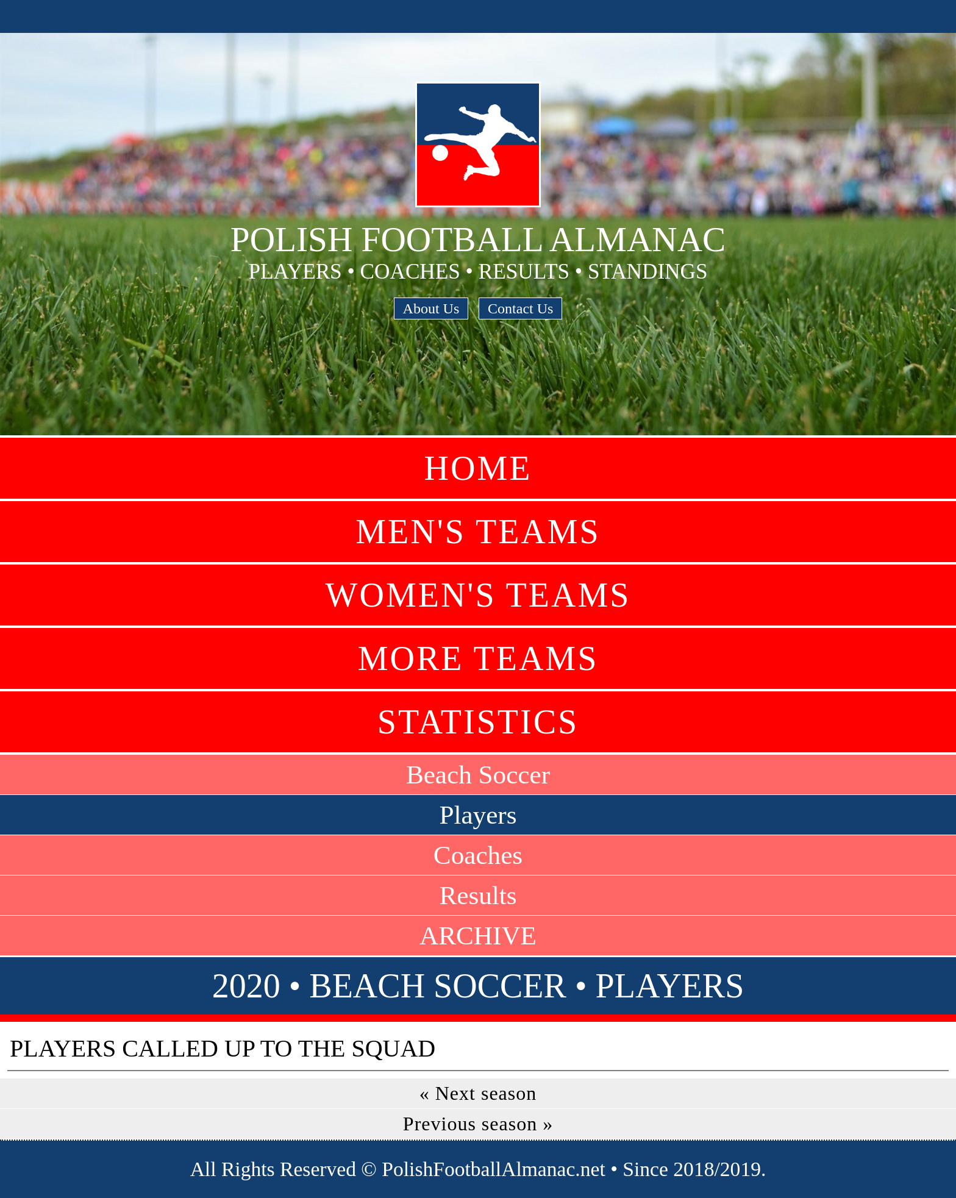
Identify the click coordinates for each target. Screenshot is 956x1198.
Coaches (478, 855)
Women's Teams (478, 595)
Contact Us (520, 308)
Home (478, 468)
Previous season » (478, 1124)
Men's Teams (477, 532)
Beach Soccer (478, 774)
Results (477, 895)
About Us (431, 308)
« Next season (478, 1093)
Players (477, 814)
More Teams (478, 658)
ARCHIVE (478, 935)
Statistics (478, 722)
